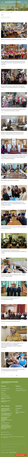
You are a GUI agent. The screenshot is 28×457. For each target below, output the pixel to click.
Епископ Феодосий (5, 388)
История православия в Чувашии (6, 398)
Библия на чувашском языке (20, 412)
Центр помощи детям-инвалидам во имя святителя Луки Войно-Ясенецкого (6, 410)
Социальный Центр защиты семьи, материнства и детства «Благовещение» (6, 414)
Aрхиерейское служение (21, 390)
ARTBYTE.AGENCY (13, 452)
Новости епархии (19, 388)
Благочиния (3, 394)
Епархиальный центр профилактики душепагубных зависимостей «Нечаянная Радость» (6, 419)
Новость (3, 17)
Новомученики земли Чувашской (5, 401)
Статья (8, 17)
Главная (3, 12)
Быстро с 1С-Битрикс (20, 455)
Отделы (2, 392)
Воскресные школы (5, 422)
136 (16, 375)
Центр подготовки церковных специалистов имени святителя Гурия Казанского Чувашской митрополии (6, 426)
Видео (17, 410)
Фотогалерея (18, 408)
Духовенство (3, 390)
